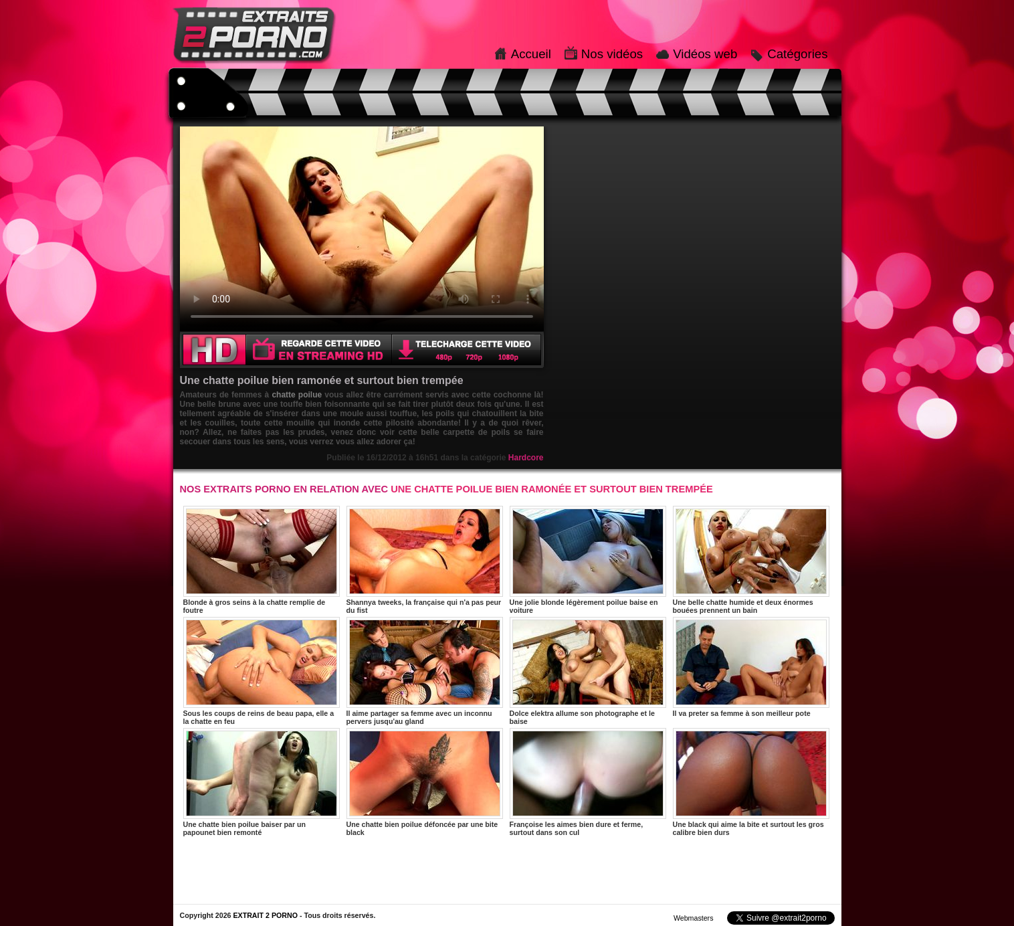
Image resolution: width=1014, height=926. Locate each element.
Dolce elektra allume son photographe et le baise (588, 671)
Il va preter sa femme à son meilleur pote (751, 667)
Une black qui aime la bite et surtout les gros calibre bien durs (751, 782)
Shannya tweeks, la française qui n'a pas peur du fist (424, 560)
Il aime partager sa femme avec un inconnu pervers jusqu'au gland (424, 671)
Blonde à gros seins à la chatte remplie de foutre (261, 560)
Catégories (797, 54)
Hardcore (526, 457)
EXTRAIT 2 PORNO (265, 915)
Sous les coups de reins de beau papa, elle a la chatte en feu (261, 671)
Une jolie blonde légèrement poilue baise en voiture (588, 560)
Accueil (531, 54)
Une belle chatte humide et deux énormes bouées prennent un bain (751, 560)
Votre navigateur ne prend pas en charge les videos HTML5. (362, 228)
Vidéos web (705, 54)
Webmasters (694, 918)
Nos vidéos (612, 54)
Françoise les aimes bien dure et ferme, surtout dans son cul (588, 782)
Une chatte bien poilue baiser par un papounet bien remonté (261, 782)
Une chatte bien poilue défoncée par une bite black (424, 782)
